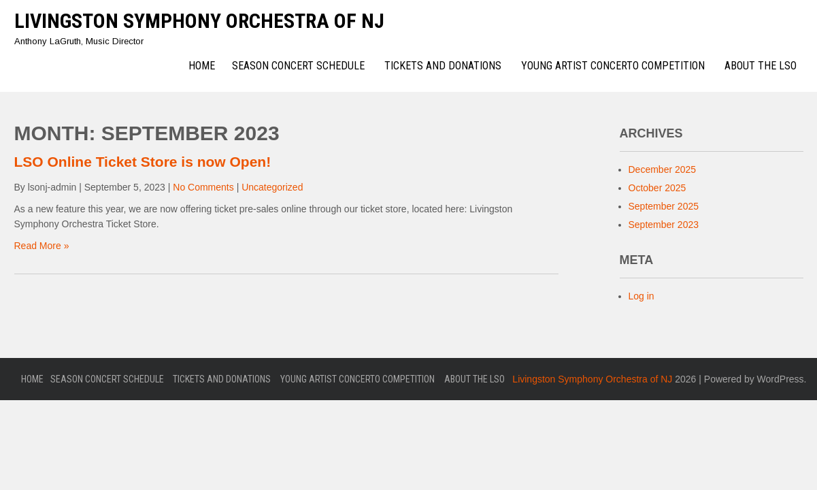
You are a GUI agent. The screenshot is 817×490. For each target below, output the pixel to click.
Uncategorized (272, 187)
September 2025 (664, 206)
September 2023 (664, 224)
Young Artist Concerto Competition (613, 65)
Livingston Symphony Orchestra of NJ (199, 21)
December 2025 (663, 169)
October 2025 (657, 187)
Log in (641, 296)
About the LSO (760, 65)
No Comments (203, 187)
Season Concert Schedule (298, 65)
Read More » (41, 245)
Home (201, 65)
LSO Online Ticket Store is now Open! (142, 161)
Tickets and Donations (442, 65)
